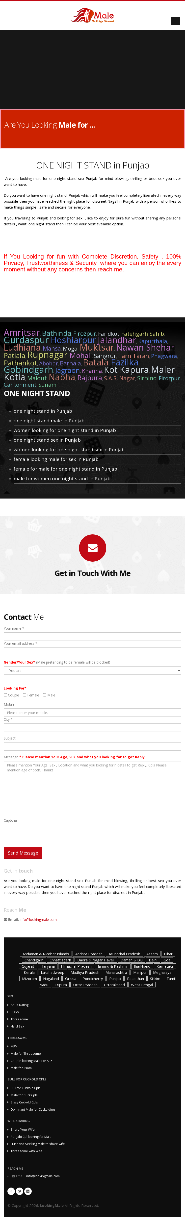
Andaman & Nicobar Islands (46, 953)
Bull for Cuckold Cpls (26, 1088)
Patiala (14, 355)
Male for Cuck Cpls (24, 1095)
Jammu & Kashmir (113, 966)
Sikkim (155, 978)
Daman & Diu (132, 959)
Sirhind (147, 378)
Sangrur (105, 356)
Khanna (92, 370)
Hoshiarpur (73, 340)
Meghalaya (162, 972)
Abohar (48, 363)
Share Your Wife (23, 1129)
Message (74, 757)
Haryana (47, 966)
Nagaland (51, 978)
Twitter (19, 1191)
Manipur (140, 972)
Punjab (115, 978)
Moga (70, 348)
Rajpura (89, 377)
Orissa (70, 978)
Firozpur (84, 333)
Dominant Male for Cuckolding (33, 1109)
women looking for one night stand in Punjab (65, 430)
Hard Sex (17, 1026)
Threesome (19, 1019)
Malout (37, 378)
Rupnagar (47, 355)
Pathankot (20, 362)
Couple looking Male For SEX (31, 1061)
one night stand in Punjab (43, 411)
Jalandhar (117, 340)
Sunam (47, 384)
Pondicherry (92, 978)
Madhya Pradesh (85, 972)
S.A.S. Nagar (119, 378)
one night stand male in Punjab (49, 420)
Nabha (62, 377)
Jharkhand (142, 966)
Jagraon (67, 370)
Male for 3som (21, 1068)
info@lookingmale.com (38, 919)
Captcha (10, 820)
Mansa (52, 348)
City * (8, 719)
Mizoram (29, 978)
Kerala (29, 972)
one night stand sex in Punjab (47, 440)
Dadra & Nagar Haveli (95, 959)
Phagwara (164, 355)
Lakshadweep (52, 972)
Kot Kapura (126, 369)
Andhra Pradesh (89, 953)
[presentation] (41, 834)
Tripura (60, 984)
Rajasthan (135, 978)
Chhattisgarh (60, 959)
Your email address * (20, 643)
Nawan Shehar (145, 347)
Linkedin (28, 1191)
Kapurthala (152, 341)
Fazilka (125, 362)
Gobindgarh (28, 369)
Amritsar (22, 332)
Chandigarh (34, 959)
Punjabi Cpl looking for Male (31, 1137)
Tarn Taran (133, 356)
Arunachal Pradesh (124, 953)
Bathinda (56, 333)
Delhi (153, 959)
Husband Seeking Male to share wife (38, 1144)
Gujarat (28, 966)
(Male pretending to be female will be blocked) (57, 662)
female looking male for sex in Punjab (56, 459)
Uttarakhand (114, 984)
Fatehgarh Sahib (142, 333)
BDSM (15, 1012)
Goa (166, 959)
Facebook (11, 1191)
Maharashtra (116, 972)
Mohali (81, 355)
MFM (14, 1046)
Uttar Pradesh (85, 984)
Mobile (9, 704)
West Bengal (142, 984)
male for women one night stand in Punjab (62, 478)
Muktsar (96, 347)
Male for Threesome (26, 1053)
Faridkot (108, 333)
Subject (10, 738)
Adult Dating (19, 1005)
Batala (96, 362)
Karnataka (165, 966)
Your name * (14, 628)
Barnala (70, 363)
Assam (152, 953)
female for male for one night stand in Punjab (65, 469)
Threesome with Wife (26, 1151)
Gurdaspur (26, 340)
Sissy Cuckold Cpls (24, 1102)
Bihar (168, 953)
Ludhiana (22, 347)
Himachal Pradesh (76, 966)
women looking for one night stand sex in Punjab (69, 449)
